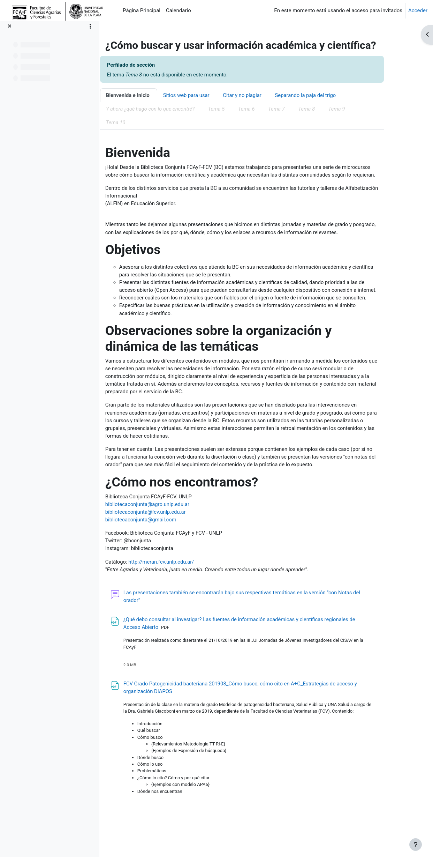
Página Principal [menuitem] (141, 10)
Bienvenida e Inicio (147, 95)
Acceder (417, 10)
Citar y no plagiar (262, 95)
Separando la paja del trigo (326, 95)
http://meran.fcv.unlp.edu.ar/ (180, 582)
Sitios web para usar (205, 95)
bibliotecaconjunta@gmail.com (160, 540)
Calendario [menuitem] (178, 10)
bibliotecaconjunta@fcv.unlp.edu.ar (165, 532)
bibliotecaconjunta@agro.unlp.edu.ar (167, 524)
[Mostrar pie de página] (415, 844)
